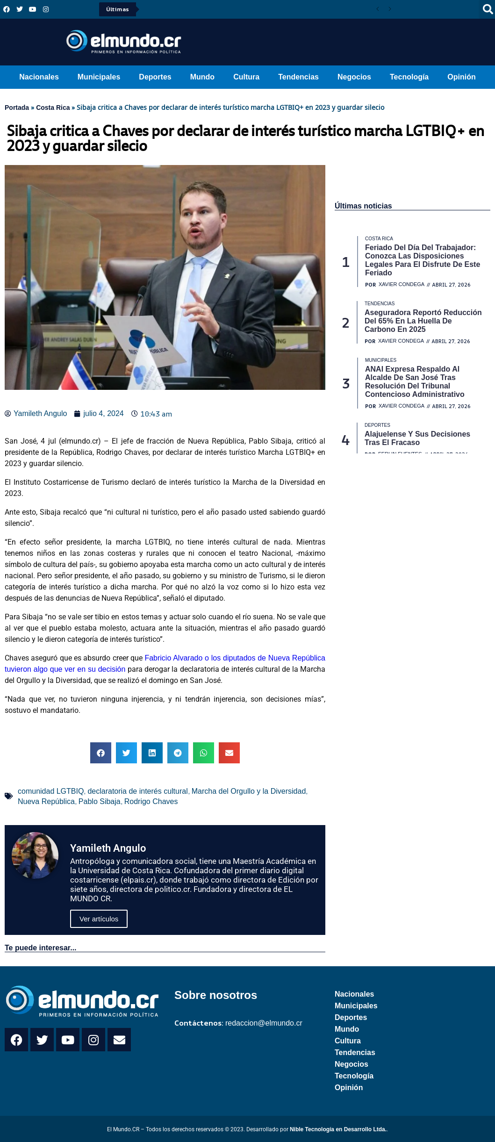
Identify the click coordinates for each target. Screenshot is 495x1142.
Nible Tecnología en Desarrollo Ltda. (338, 1129)
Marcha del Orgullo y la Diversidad (249, 791)
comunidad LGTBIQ (51, 791)
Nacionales (38, 77)
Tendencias (298, 77)
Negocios (354, 77)
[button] (100, 752)
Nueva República (46, 801)
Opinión (461, 77)
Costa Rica (53, 107)
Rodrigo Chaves (151, 801)
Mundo (202, 77)
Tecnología (409, 77)
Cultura (246, 77)
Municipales (99, 77)
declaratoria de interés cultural (137, 791)
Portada (17, 107)
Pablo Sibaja (100, 801)
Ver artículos (98, 919)
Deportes (155, 77)
